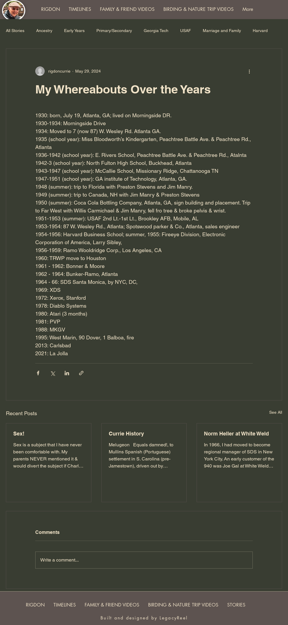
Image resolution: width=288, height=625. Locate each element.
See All (275, 412)
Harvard (260, 30)
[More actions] (249, 71)
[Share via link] (81, 373)
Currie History (126, 433)
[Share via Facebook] (38, 373)
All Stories (15, 30)
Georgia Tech (156, 30)
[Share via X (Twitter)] (52, 373)
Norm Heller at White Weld (236, 433)
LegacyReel (174, 618)
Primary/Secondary (114, 30)
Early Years (74, 30)
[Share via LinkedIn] (67, 373)
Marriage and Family (222, 30)
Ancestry (44, 30)
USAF (185, 30)
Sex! (18, 433)
